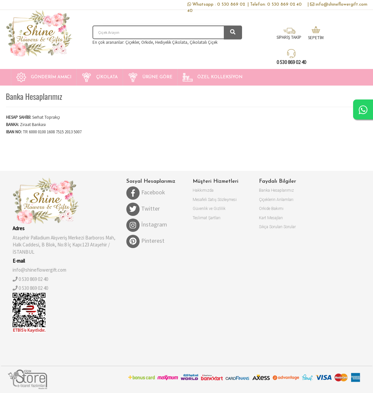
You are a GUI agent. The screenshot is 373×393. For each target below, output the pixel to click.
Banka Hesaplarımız (276, 190)
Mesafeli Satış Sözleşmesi (215, 199)
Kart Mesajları (271, 218)
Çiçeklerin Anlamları (276, 199)
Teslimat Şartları (206, 218)
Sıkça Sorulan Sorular (277, 227)
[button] (43, 77)
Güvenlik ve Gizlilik (209, 208)
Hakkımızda (203, 190)
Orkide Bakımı (271, 208)
